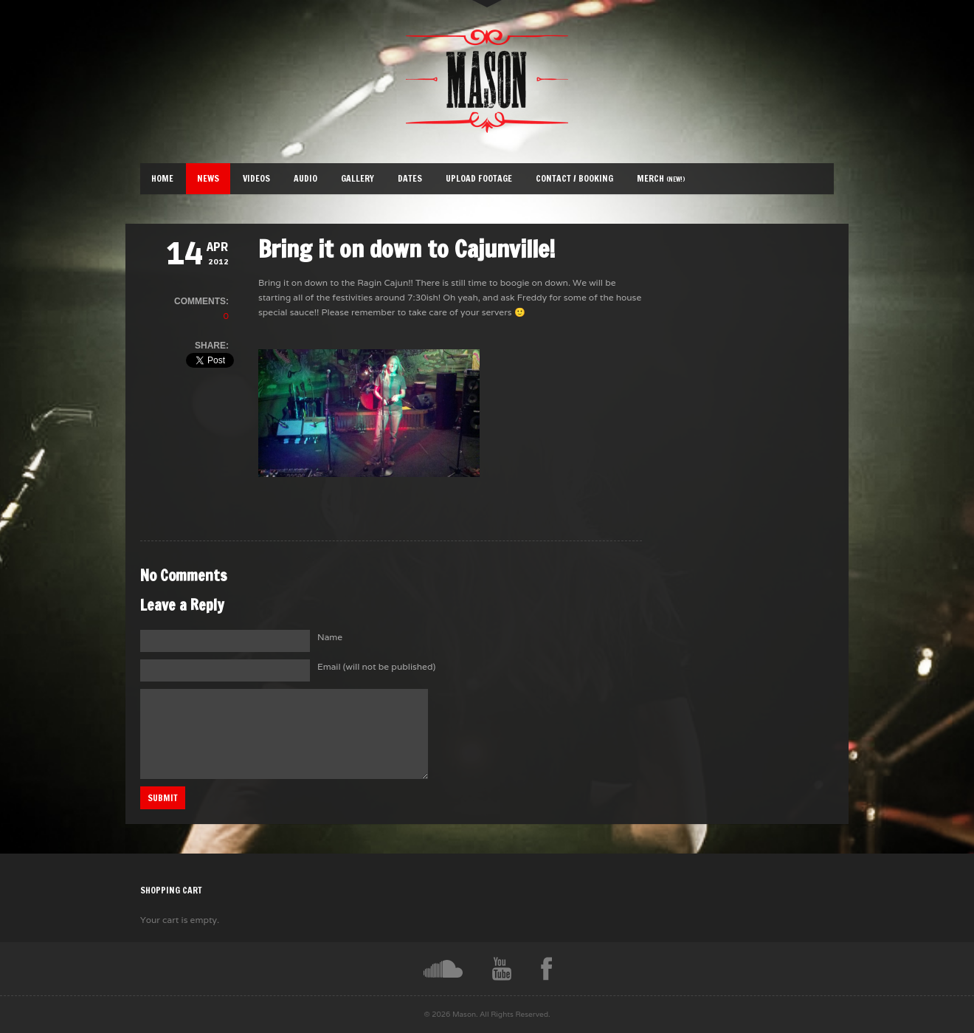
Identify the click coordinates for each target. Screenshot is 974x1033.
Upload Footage (479, 178)
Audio (305, 178)
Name (329, 636)
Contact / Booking (574, 178)
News (208, 178)
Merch (661, 178)
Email (376, 666)
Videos (256, 178)
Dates (410, 178)
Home (162, 178)
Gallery (357, 178)
